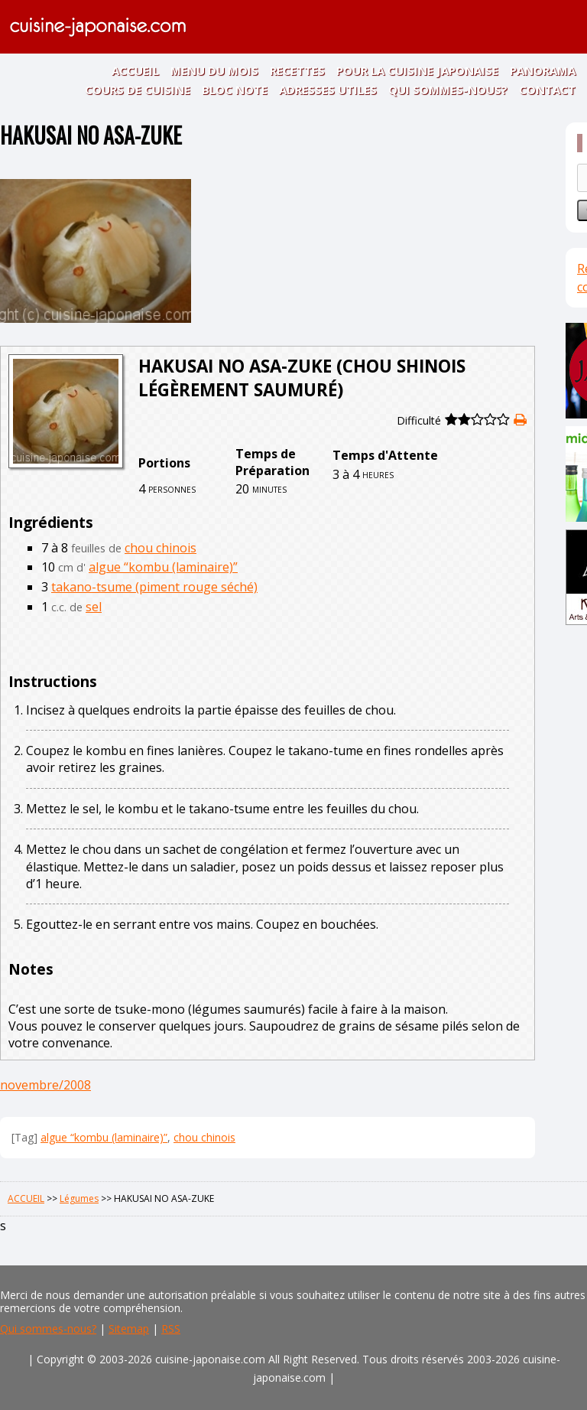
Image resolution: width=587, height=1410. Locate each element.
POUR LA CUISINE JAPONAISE (417, 70)
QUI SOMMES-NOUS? (448, 89)
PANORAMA (543, 70)
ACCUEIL (135, 70)
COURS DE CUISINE (137, 89)
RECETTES (297, 70)
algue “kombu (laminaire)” (163, 566)
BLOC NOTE (235, 89)
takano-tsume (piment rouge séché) (154, 586)
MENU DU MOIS (214, 70)
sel (94, 606)
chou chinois (160, 547)
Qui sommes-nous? (48, 1328)
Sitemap (129, 1328)
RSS (170, 1328)
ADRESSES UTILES (328, 89)
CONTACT (547, 89)
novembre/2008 (45, 1084)
